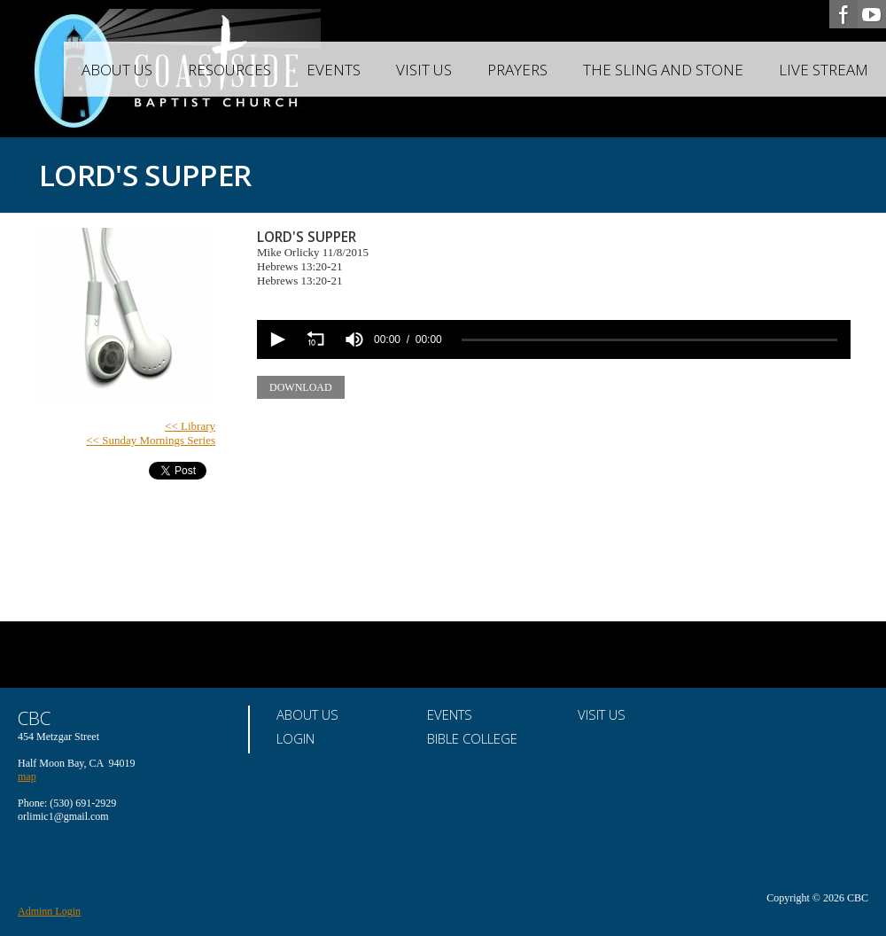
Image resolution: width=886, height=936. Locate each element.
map (27, 776)
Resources (229, 69)
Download (300, 387)
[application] (554, 339)
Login (295, 738)
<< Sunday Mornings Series (150, 440)
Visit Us (424, 69)
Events (334, 69)
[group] (354, 339)
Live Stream (823, 69)
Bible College (472, 738)
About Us (117, 69)
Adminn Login (49, 911)
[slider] (649, 339)
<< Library (190, 426)
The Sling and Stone (663, 69)
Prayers (517, 69)
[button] (276, 339)
